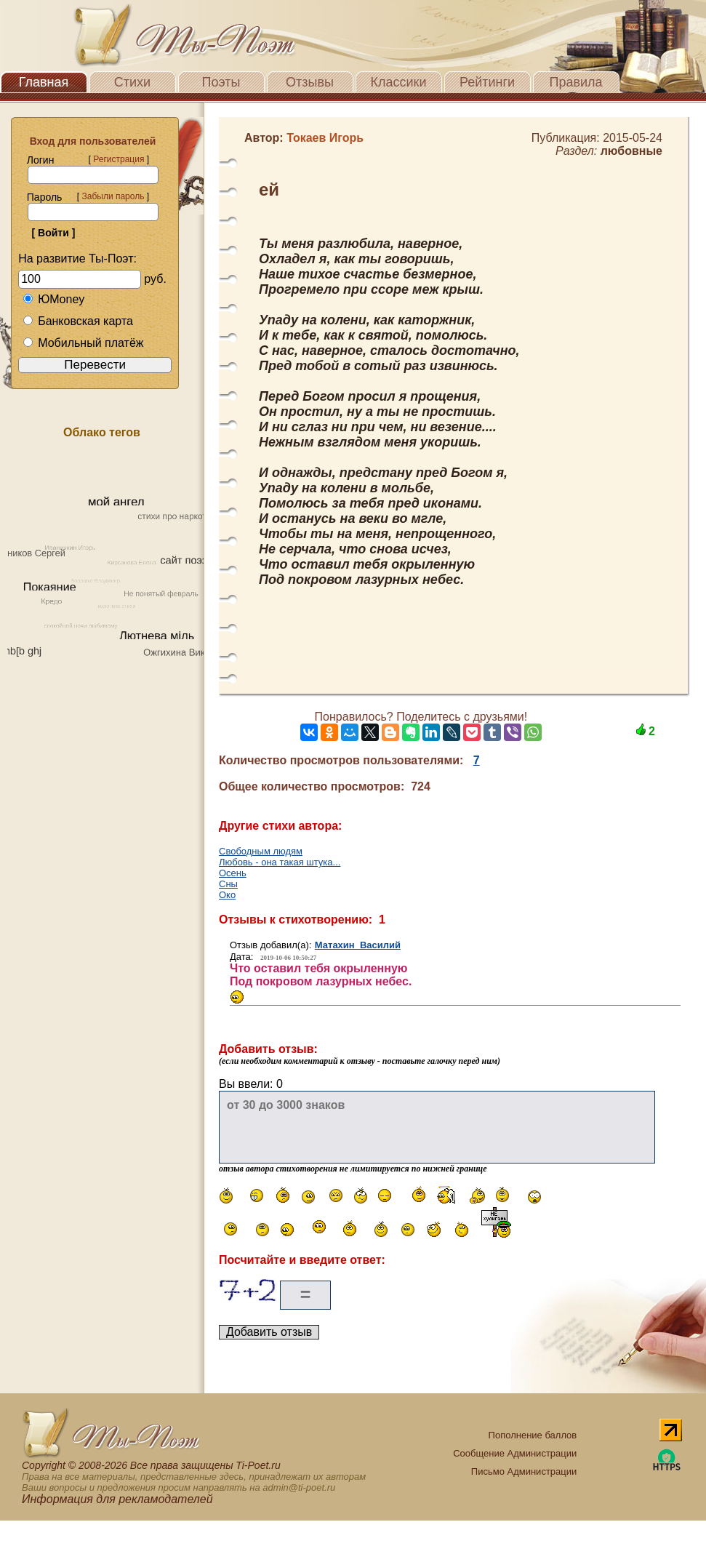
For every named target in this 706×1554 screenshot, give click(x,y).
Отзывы (310, 82)
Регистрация (118, 159)
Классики (399, 82)
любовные (631, 151)
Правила (575, 82)
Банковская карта (78, 321)
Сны (228, 883)
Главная (44, 82)
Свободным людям (260, 851)
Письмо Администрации (524, 1471)
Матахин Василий (358, 945)
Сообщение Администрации (515, 1453)
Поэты (221, 82)
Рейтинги (487, 82)
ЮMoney (53, 299)
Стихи (132, 82)
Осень (232, 873)
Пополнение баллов (533, 1435)
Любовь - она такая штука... (279, 862)
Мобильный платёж (83, 343)
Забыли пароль (112, 196)
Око (227, 894)
